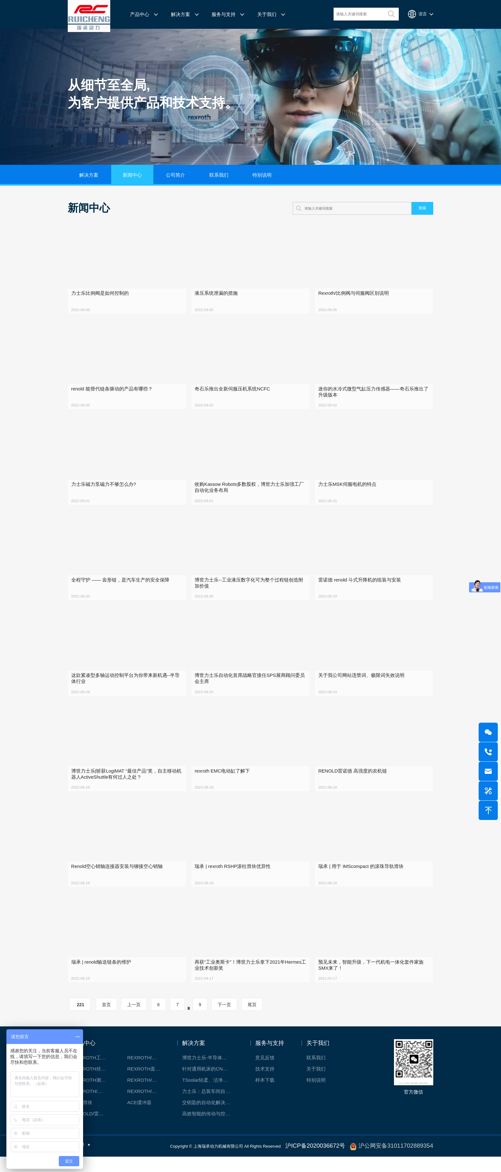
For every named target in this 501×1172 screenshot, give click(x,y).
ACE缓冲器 (139, 1119)
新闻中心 (132, 175)
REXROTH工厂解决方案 (93, 1074)
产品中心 (139, 14)
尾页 (252, 1021)
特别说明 (262, 175)
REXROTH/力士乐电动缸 (147, 1097)
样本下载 (264, 1097)
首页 (106, 1021)
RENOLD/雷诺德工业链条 (93, 1130)
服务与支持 (223, 14)
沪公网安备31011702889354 (406, 1162)
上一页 (134, 1021)
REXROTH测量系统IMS (93, 1097)
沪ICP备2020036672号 (345, 1162)
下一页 (224, 1021)
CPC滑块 (82, 1119)
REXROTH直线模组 (147, 1085)
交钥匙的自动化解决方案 (208, 1119)
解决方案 (180, 14)
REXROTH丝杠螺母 (93, 1085)
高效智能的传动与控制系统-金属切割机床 (209, 1130)
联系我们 (218, 175)
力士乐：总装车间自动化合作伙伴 (209, 1108)
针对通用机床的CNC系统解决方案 (209, 1085)
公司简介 (175, 175)
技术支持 (264, 1085)
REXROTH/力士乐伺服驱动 (147, 1108)
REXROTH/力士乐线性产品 (147, 1074)
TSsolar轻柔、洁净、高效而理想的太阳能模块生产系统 (209, 1097)
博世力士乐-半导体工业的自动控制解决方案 (209, 1074)
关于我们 (266, 14)
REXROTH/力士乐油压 (93, 1108)
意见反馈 (264, 1074)
